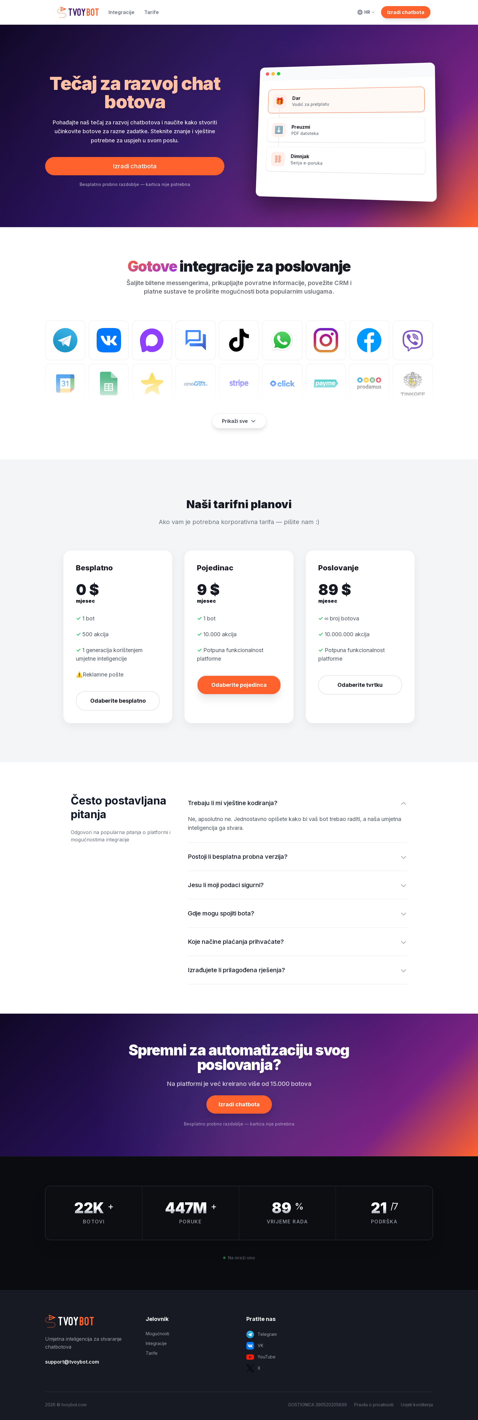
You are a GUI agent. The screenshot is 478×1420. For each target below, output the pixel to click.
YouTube (261, 1357)
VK (254, 1346)
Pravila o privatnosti (374, 1404)
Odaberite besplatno (118, 701)
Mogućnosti (157, 1333)
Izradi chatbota (405, 12)
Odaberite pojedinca (239, 685)
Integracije (121, 12)
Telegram (261, 1334)
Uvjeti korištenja (417, 1404)
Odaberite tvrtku (360, 685)
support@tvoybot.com (72, 1362)
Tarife (151, 12)
